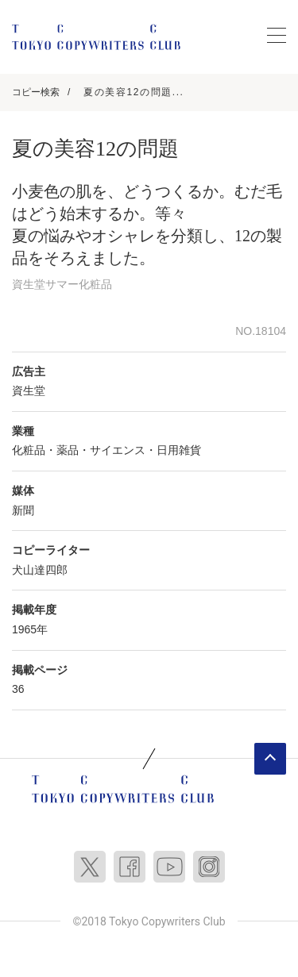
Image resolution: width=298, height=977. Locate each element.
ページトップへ (270, 759)
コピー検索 (36, 92)
